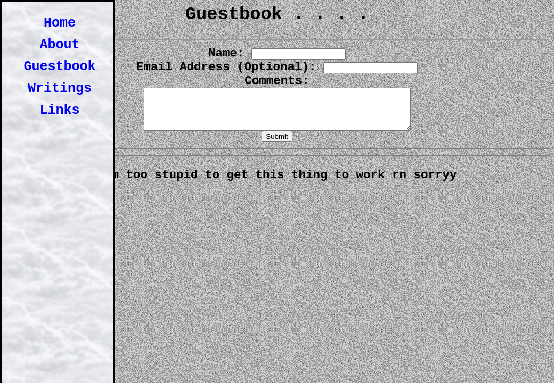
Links (59, 110)
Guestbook (59, 66)
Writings (60, 88)
